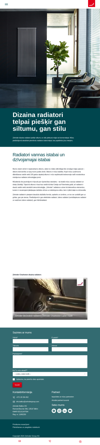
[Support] (80, 441)
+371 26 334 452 (22, 397)
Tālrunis (30, 348)
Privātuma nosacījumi (21, 424)
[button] (50, 299)
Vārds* (30, 340)
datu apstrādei (38, 379)
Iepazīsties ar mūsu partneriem (63, 397)
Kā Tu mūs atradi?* (50, 373)
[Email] (19, 441)
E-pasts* (69, 340)
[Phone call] (50, 441)
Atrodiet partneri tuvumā (60, 400)
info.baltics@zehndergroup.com (27, 402)
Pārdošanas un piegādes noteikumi (26, 427)
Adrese (69, 348)
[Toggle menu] (6, 4)
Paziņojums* (50, 360)
